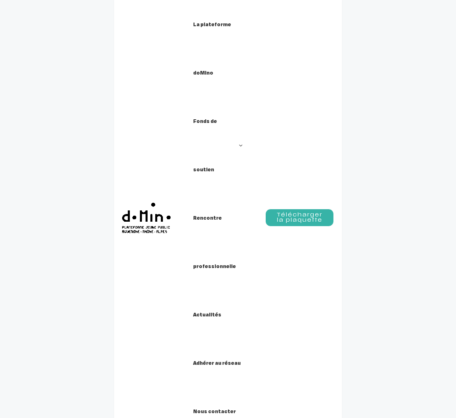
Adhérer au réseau (224, 294)
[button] (197, 24)
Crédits (299, 282)
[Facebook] (386, 304)
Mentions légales (317, 294)
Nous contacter (219, 306)
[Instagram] (401, 304)
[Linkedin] (416, 304)
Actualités (208, 282)
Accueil (21, 105)
